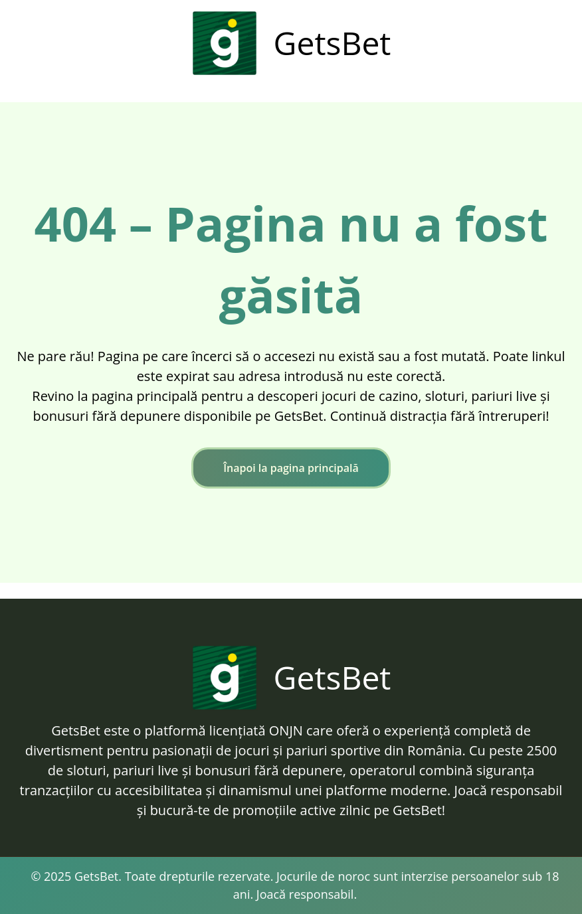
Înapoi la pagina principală (291, 468)
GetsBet (332, 42)
